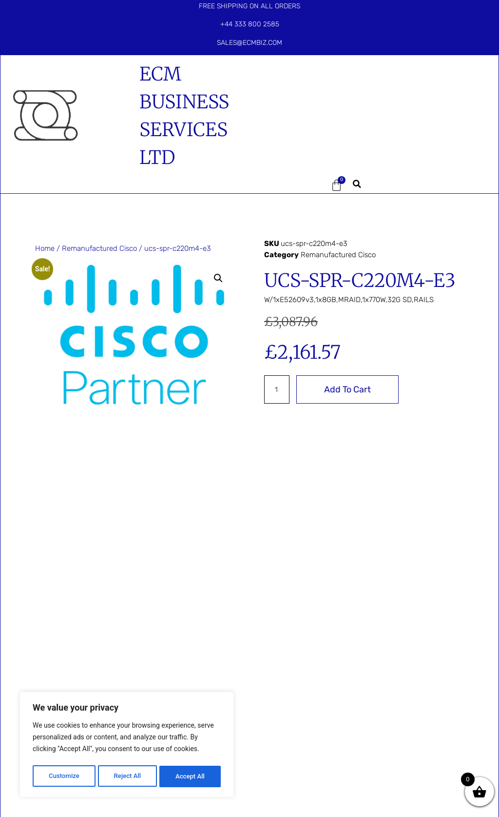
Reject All (127, 776)
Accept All (190, 776)
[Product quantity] (277, 389)
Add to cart (348, 389)
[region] (126, 746)
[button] (288, 185)
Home (45, 248)
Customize (63, 776)
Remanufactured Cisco (99, 248)
